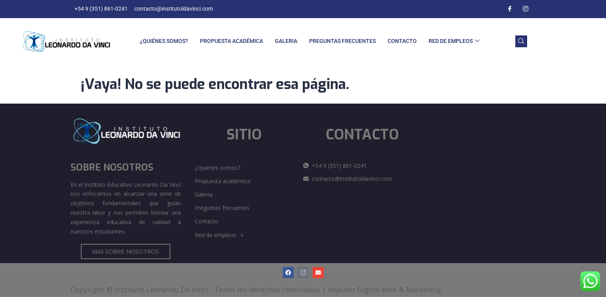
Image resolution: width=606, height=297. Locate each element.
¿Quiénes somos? (164, 41)
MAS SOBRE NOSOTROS (125, 251)
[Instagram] (525, 9)
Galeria (286, 41)
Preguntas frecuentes (342, 41)
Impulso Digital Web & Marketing (384, 289)
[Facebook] (510, 9)
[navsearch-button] (521, 41)
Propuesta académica (231, 41)
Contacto (402, 41)
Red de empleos (454, 41)
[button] (246, 235)
